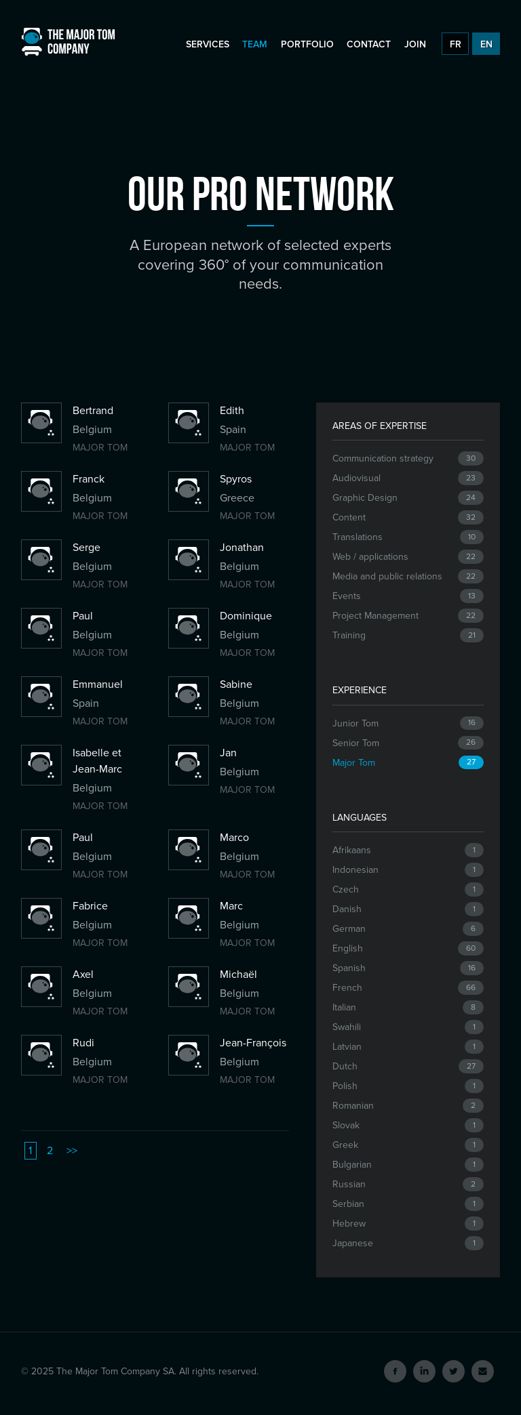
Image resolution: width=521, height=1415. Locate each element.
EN (486, 44)
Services (207, 44)
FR (455, 44)
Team (254, 44)
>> (71, 1150)
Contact (369, 44)
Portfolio (307, 44)
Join (415, 44)
